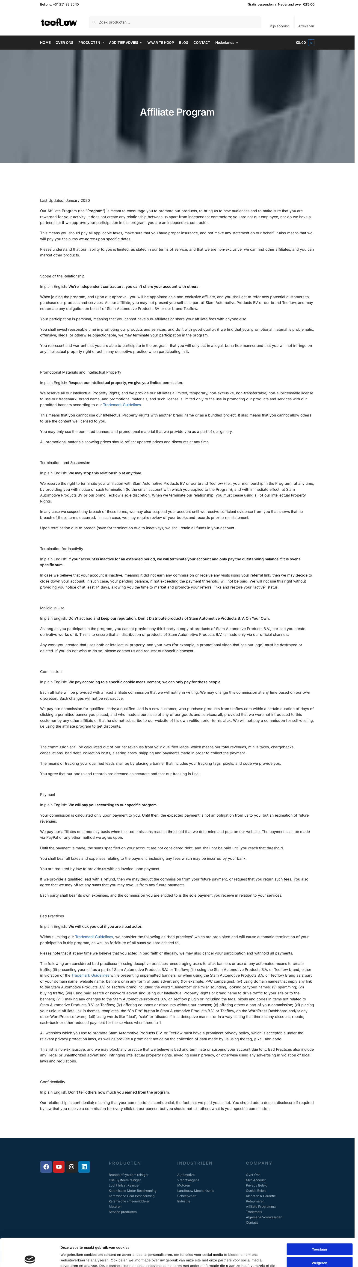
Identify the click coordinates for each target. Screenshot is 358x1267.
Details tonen (249, 1258)
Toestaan (319, 1221)
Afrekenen (306, 26)
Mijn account (279, 26)
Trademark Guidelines (122, 404)
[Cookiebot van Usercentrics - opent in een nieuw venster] (30, 1258)
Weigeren (319, 1235)
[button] (305, 43)
